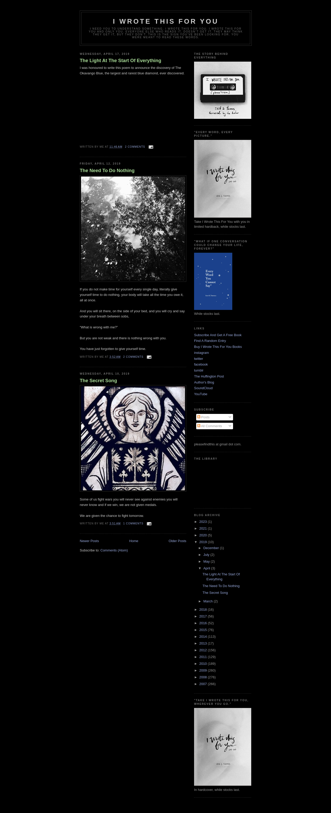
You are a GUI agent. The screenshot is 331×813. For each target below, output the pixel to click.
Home (133, 541)
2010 (203, 664)
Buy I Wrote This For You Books (218, 347)
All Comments (209, 426)
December (211, 548)
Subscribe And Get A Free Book (218, 335)
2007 (203, 684)
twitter (198, 359)
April (207, 568)
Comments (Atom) (114, 550)
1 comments (133, 523)
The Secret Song (98, 380)
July (206, 555)
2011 (203, 657)
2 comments (135, 146)
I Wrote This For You (166, 21)
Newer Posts (89, 541)
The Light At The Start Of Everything (120, 60)
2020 (203, 535)
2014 (203, 637)
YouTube (200, 394)
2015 (203, 630)
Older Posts (177, 541)
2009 (203, 670)
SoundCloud (203, 388)
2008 (203, 677)
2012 (203, 650)
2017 (203, 616)
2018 (203, 610)
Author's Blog (204, 382)
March (208, 601)
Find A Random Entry (210, 341)
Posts (203, 417)
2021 (203, 528)
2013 (203, 643)
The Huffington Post (209, 376)
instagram (201, 353)
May (207, 561)
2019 (203, 542)
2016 (203, 623)
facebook (201, 364)
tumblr (198, 370)
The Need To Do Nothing (107, 170)
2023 (203, 522)
